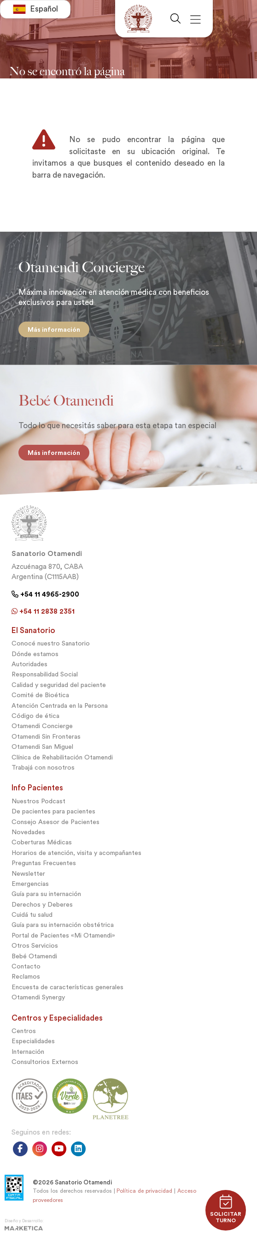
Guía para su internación (46, 893)
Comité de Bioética (40, 695)
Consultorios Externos (45, 1061)
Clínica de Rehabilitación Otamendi (62, 757)
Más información (54, 329)
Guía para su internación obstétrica (63, 924)
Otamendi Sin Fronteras (46, 736)
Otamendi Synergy (38, 997)
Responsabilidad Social (45, 674)
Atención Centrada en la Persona (60, 705)
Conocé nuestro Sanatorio (51, 643)
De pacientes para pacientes (53, 811)
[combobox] (35, 9)
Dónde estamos (35, 654)
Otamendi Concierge (42, 726)
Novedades (28, 832)
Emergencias (30, 883)
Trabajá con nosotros (43, 767)
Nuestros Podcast (38, 801)
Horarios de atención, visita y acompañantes (76, 852)
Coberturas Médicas (42, 842)
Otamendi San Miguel (42, 746)
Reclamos (26, 976)
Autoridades (29, 664)
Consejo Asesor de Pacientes (55, 822)
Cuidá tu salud (32, 914)
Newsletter (28, 873)
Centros (24, 1031)
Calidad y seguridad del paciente (59, 684)
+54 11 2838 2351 (43, 611)
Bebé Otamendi (34, 956)
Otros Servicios (35, 945)
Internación (28, 1051)
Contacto (26, 966)
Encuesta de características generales (67, 987)
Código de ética (35, 715)
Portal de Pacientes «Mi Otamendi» (63, 935)
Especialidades (33, 1041)
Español (35, 9)
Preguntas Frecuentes (44, 863)
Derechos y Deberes (42, 904)
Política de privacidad (144, 1191)
